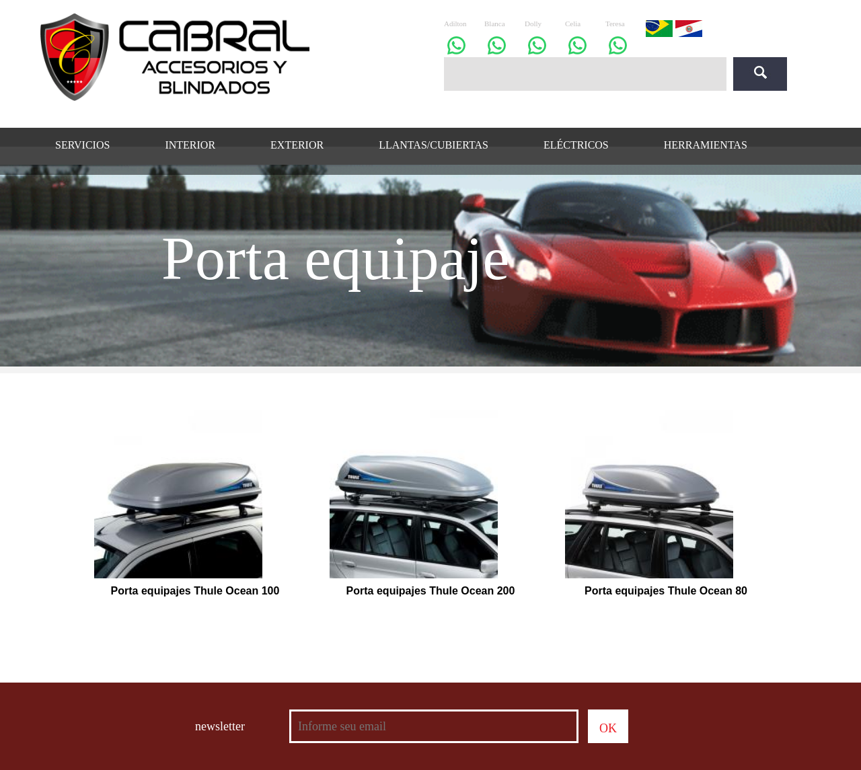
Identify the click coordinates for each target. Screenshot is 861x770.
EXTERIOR (297, 145)
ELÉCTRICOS (576, 145)
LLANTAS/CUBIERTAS (433, 145)
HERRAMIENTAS (705, 145)
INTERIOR (190, 145)
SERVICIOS (82, 145)
